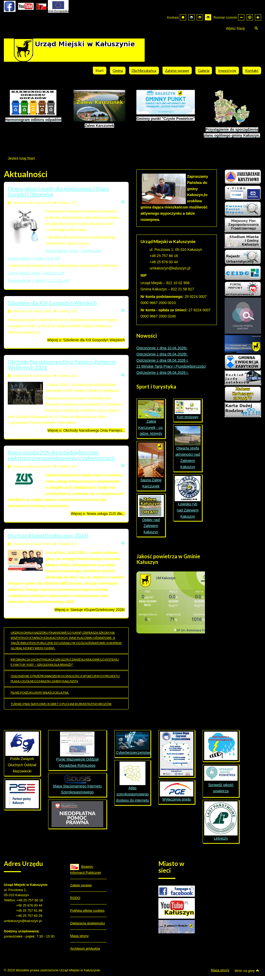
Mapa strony (79, 936)
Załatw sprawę (81, 885)
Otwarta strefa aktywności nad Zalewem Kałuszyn (188, 447)
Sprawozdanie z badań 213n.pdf (34, 258)
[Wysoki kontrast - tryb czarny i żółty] (200, 17)
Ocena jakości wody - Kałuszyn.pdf (36, 273)
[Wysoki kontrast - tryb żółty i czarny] (208, 17)
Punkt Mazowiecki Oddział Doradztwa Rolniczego (77, 750)
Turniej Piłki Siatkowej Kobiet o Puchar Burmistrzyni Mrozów (61, 704)
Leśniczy (221, 820)
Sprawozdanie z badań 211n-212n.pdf (38, 280)
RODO (75, 898)
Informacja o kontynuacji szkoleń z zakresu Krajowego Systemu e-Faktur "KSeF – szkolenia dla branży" (65, 662)
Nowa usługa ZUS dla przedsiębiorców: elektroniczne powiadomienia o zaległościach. (61, 455)
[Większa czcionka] (258, 17)
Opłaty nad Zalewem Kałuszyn (151, 514)
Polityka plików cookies (87, 910)
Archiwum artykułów (85, 948)
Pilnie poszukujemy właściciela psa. (40, 692)
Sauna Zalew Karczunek (151, 465)
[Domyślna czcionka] (250, 17)
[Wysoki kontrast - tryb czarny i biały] (191, 17)
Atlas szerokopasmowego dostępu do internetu (132, 782)
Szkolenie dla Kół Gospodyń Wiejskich (52, 303)
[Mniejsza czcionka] (241, 17)
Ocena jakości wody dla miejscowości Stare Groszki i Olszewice (58, 191)
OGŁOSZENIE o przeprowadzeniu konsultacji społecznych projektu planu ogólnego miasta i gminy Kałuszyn (65, 678)
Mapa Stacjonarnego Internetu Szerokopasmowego (77, 784)
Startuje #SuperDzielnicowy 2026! (48, 535)
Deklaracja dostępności (87, 923)
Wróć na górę (246, 970)
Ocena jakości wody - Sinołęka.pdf (73, 251)
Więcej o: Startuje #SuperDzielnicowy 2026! (89, 610)
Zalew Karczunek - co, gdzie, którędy (151, 418)
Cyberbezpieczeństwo (133, 752)
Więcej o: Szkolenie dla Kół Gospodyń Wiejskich (86, 340)
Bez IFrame (170, 605)
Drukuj (122, 201)
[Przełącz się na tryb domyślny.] (183, 17)
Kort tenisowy (188, 409)
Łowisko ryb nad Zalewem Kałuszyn (188, 497)
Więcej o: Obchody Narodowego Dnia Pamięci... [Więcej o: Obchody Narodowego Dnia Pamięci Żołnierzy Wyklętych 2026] (86, 430)
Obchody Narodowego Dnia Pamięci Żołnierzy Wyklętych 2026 (62, 364)
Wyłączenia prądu (176, 791)
